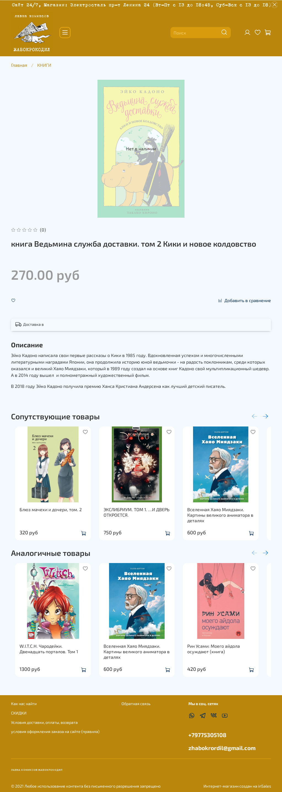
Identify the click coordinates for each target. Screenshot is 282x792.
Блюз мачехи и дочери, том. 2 (46, 515)
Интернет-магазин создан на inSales (237, 786)
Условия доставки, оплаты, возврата (44, 722)
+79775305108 (207, 734)
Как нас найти (24, 703)
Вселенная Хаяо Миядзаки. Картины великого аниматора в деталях (227, 520)
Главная (19, 65)
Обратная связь (135, 703)
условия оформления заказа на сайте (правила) (55, 731)
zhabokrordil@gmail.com (222, 747)
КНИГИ (44, 65)
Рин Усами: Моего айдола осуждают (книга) (220, 659)
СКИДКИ (18, 713)
